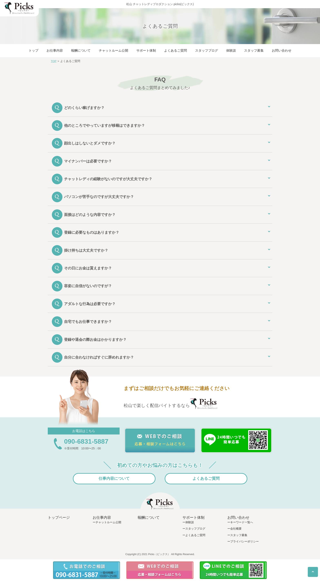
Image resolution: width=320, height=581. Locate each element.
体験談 (231, 50)
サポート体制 (146, 50)
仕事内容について (114, 478)
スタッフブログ (206, 50)
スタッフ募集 (254, 50)
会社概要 (236, 528)
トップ (33, 50)
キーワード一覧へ (241, 522)
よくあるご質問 (175, 50)
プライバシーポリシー (244, 541)
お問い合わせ (281, 50)
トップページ (59, 517)
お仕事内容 (55, 50)
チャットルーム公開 (113, 50)
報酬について (81, 50)
